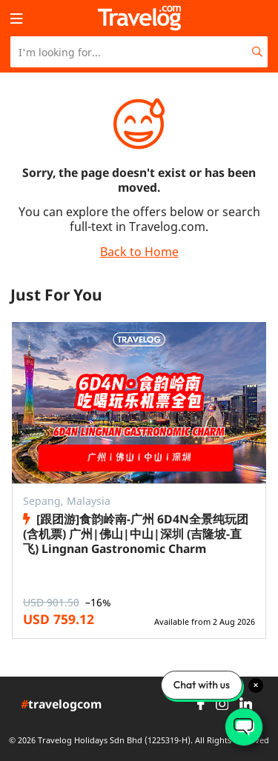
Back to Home (139, 252)
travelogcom (61, 704)
